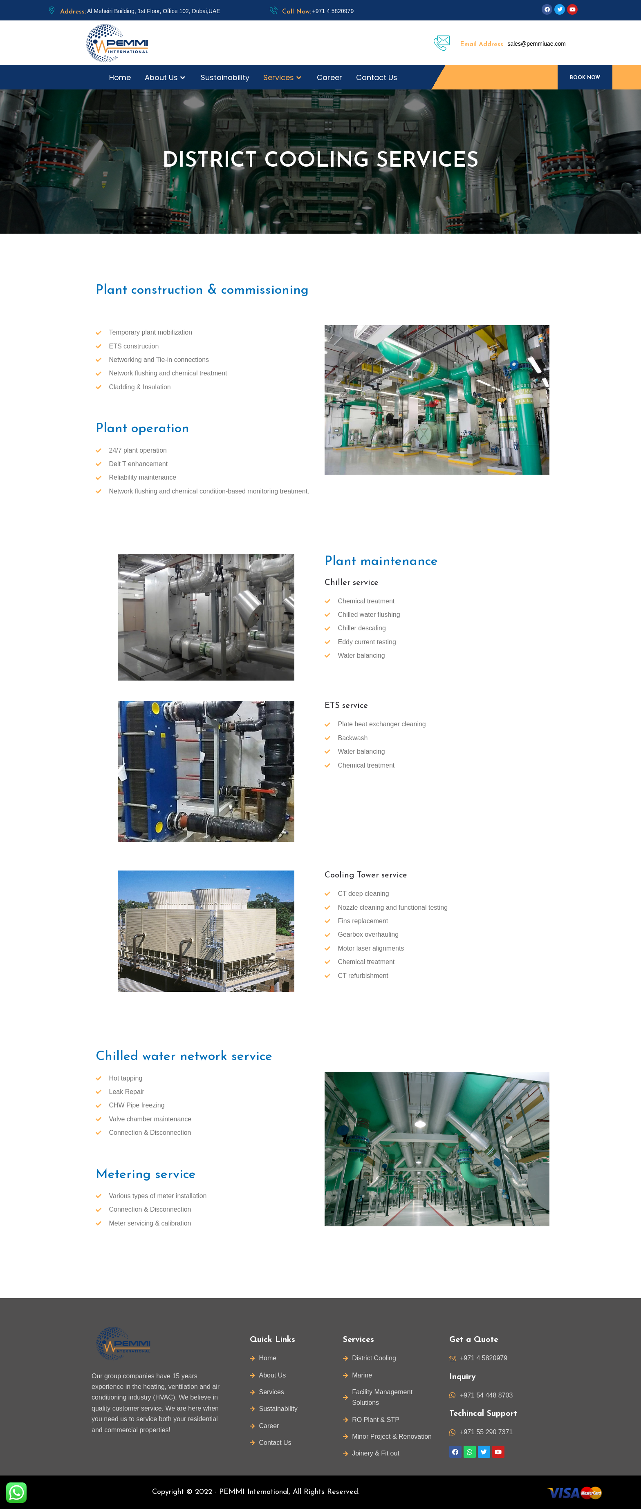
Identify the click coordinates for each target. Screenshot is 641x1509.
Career (329, 77)
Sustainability (225, 77)
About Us (166, 77)
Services (283, 77)
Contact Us (376, 77)
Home (120, 77)
